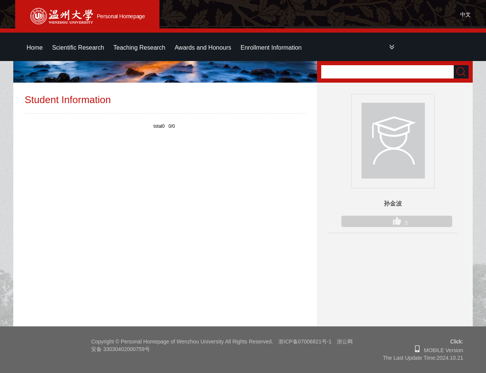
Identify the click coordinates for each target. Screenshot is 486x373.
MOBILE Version (441, 350)
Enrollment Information (271, 47)
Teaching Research (140, 47)
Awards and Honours (203, 47)
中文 (465, 14)
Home (35, 47)
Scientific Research (78, 47)
